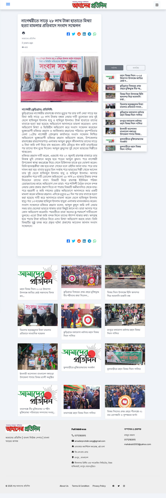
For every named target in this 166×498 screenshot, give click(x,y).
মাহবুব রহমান (129, 435)
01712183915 (80, 435)
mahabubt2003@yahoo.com (137, 444)
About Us (64, 486)
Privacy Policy (99, 486)
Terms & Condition (80, 486)
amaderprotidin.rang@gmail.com (90, 441)
